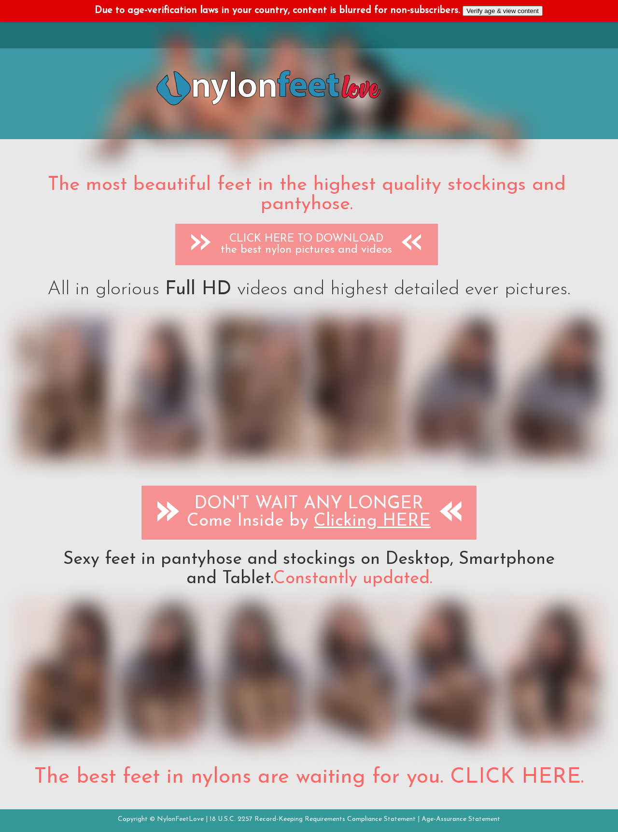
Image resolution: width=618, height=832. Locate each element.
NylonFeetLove (180, 819)
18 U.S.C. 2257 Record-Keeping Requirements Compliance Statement (313, 819)
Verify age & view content (502, 10)
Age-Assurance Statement (460, 819)
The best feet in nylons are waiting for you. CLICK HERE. (309, 777)
